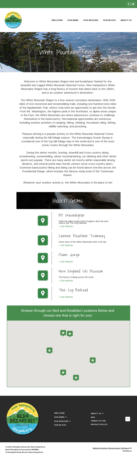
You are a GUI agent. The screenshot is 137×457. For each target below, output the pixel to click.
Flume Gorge (69, 254)
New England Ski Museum (81, 271)
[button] (69, 334)
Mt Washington (72, 215)
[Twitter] (133, 4)
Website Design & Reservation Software (111, 448)
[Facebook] (129, 4)
